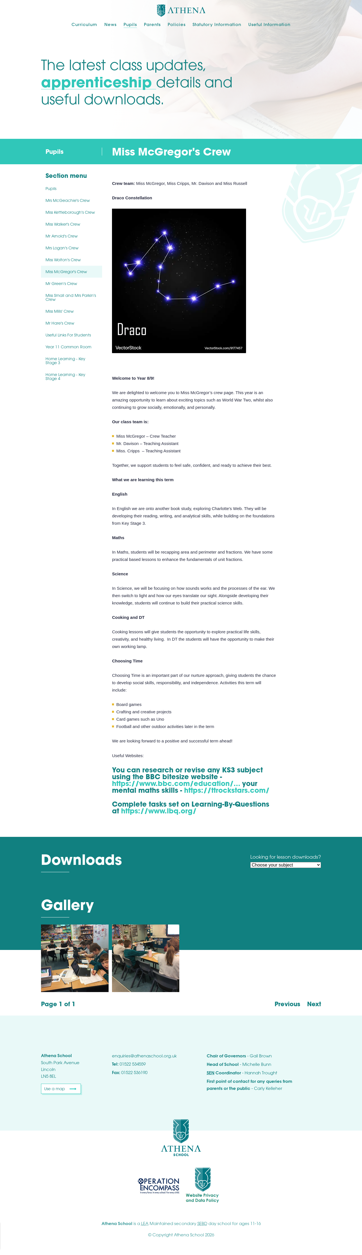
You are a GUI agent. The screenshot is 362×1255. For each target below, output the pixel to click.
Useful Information (269, 24)
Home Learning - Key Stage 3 (65, 360)
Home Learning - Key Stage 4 (65, 376)
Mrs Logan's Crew (62, 247)
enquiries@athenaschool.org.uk (144, 1055)
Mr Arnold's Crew (62, 236)
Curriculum (84, 24)
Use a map (54, 1088)
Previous (287, 1004)
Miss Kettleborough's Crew (70, 212)
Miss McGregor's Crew (66, 271)
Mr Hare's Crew (60, 323)
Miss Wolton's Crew (63, 259)
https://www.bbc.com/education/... (176, 783)
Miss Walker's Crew (63, 224)
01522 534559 (133, 1063)
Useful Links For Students (68, 334)
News (110, 24)
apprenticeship (98, 81)
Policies (177, 24)
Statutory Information (217, 24)
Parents (152, 24)
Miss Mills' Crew (60, 311)
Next (314, 1004)
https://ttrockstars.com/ (227, 790)
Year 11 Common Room (68, 346)
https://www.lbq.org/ (159, 810)
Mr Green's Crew (61, 283)
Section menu (66, 176)
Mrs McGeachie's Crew (68, 200)
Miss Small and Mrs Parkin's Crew (71, 297)
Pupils (130, 24)
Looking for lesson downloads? (285, 856)
